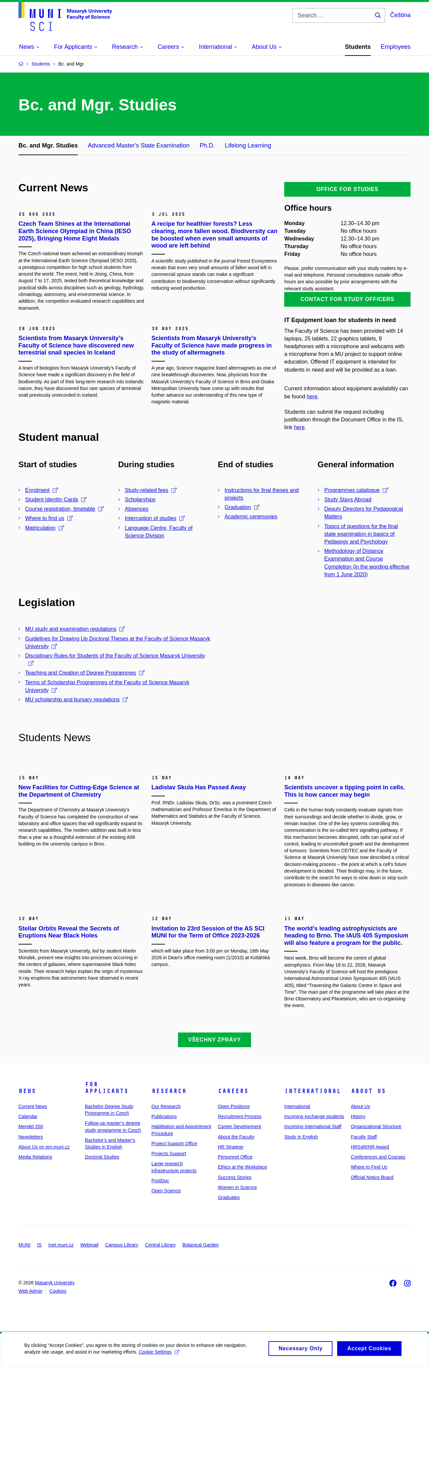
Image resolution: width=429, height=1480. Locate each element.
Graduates (229, 1310)
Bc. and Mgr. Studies (48, 145)
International (312, 1203)
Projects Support (168, 1266)
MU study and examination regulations (75, 629)
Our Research (166, 1219)
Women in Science (237, 1300)
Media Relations (35, 1269)
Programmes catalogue (356, 490)
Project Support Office (174, 1256)
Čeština (400, 15)
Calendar (28, 1229)
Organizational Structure (376, 1239)
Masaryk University (54, 1395)
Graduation (242, 507)
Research (168, 1203)
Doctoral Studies (102, 1269)
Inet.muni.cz (60, 1357)
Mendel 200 (30, 1239)
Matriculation (44, 528)
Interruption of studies (155, 518)
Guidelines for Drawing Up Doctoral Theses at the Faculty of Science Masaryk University (117, 642)
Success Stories (234, 1290)
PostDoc (160, 1293)
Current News (32, 1219)
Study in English (301, 1249)
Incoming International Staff (312, 1239)
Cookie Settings (158, 1468)
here (312, 396)
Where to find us (49, 518)
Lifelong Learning (248, 145)
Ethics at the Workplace (242, 1279)
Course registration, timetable (64, 509)
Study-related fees (151, 490)
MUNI (24, 1357)
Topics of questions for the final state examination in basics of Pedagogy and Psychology (361, 534)
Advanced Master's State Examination (139, 145)
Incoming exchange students (314, 1229)
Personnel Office (235, 1269)
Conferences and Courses (378, 1269)
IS (39, 1357)
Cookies (57, 1403)
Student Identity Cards (55, 499)
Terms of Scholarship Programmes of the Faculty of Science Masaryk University (107, 686)
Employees (396, 46)
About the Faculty (236, 1249)
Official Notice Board (372, 1290)
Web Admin (30, 1403)
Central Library (160, 1357)
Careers (233, 1203)
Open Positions (234, 1219)
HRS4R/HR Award (370, 1259)
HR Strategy (230, 1259)
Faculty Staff (364, 1249)
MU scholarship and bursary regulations (76, 699)
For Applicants (106, 1200)
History (358, 1229)
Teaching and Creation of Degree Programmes (84, 673)
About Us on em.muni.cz (44, 1259)
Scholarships (140, 499)
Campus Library (121, 1357)
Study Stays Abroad (348, 499)
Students (358, 46)
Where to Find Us (369, 1279)
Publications (164, 1229)
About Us (368, 1203)
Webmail (89, 1357)
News (27, 1203)
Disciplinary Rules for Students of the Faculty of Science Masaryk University (115, 659)
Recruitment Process (239, 1229)
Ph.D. (207, 145)
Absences (136, 509)
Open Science (166, 1303)
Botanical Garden (200, 1357)
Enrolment (41, 490)
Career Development (239, 1239)
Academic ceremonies (251, 516)
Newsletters (30, 1249)
